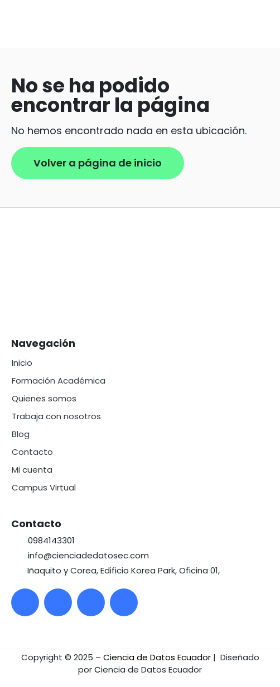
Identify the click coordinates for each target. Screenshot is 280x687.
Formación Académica (58, 380)
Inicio (22, 363)
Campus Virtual (44, 487)
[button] (271, 24)
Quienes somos (44, 398)
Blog (21, 434)
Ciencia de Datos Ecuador (157, 657)
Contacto (32, 452)
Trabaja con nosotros (56, 416)
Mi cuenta (32, 469)
